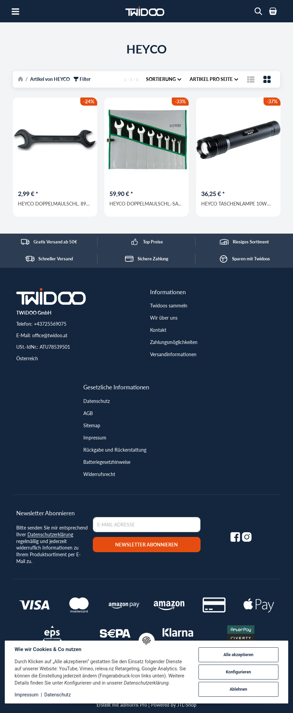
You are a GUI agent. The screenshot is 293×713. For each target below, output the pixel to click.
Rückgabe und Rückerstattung (114, 450)
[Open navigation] (15, 11)
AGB (88, 413)
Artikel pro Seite (214, 79)
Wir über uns (163, 318)
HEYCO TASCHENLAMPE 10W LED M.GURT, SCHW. (234, 203)
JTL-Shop (186, 705)
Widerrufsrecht (99, 474)
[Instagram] (247, 536)
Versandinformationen (173, 354)
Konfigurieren (238, 672)
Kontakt (158, 330)
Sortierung (164, 79)
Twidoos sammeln (168, 305)
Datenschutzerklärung (50, 534)
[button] (251, 79)
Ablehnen (238, 689)
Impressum (94, 437)
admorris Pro (133, 705)
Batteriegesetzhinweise (106, 462)
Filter (82, 79)
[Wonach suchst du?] (258, 11)
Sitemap (91, 425)
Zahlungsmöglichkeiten (173, 342)
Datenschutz (96, 401)
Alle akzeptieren (238, 654)
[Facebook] (235, 536)
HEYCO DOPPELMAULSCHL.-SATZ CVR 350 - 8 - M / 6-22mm (146, 203)
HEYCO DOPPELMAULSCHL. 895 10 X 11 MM (53, 203)
